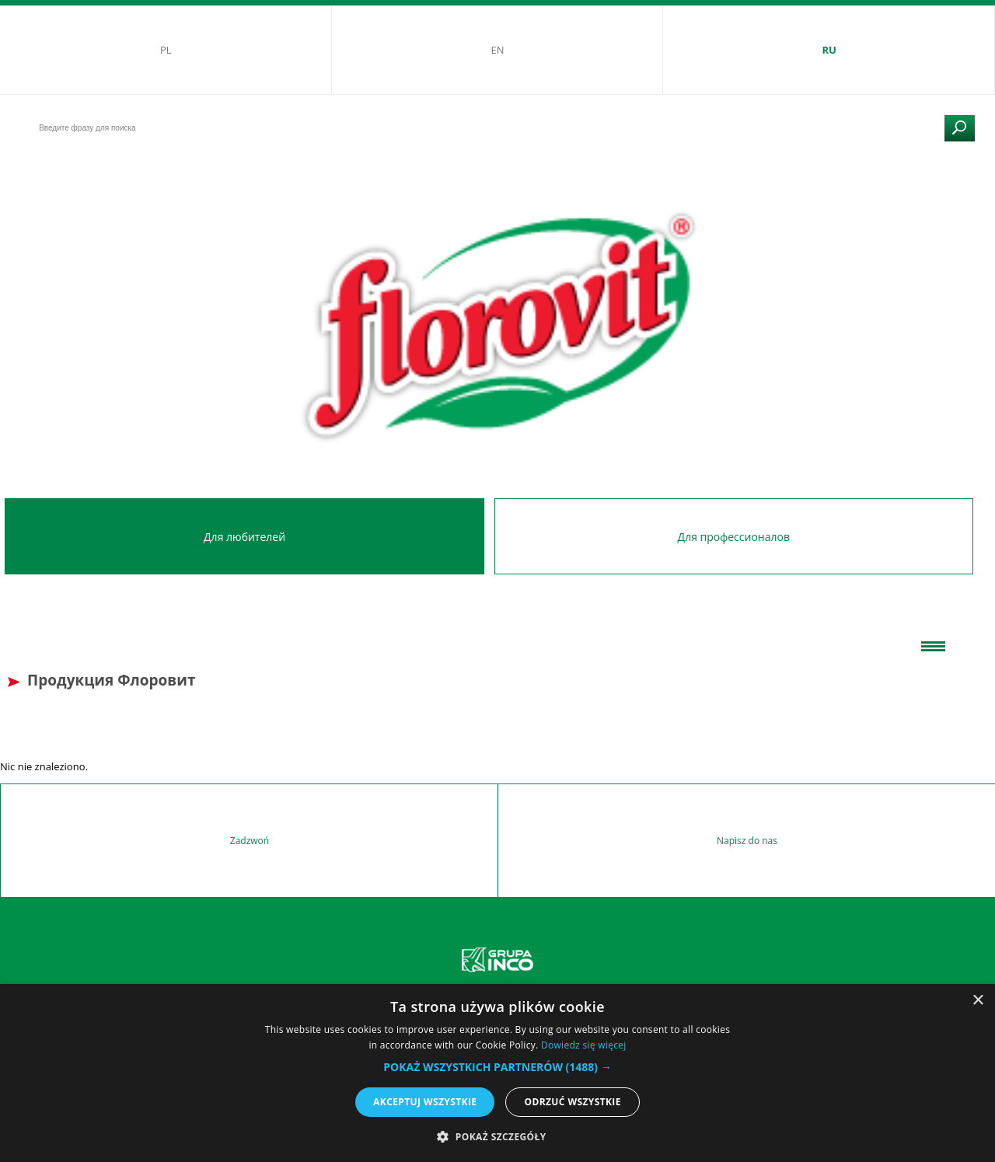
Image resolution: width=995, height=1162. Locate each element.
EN (497, 50)
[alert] (497, 1073)
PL (166, 50)
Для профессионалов (734, 536)
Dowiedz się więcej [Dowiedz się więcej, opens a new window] (584, 1045)
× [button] (977, 1001)
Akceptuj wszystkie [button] (425, 1101)
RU (829, 50)
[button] (497, 1066)
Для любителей (244, 536)
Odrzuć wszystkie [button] (572, 1101)
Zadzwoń (249, 840)
